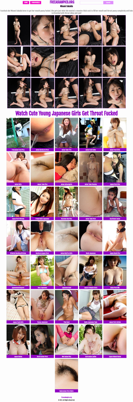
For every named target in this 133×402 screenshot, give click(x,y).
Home (26, 2)
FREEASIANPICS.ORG (62, 2)
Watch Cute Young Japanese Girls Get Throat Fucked (66, 113)
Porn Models (36, 2)
